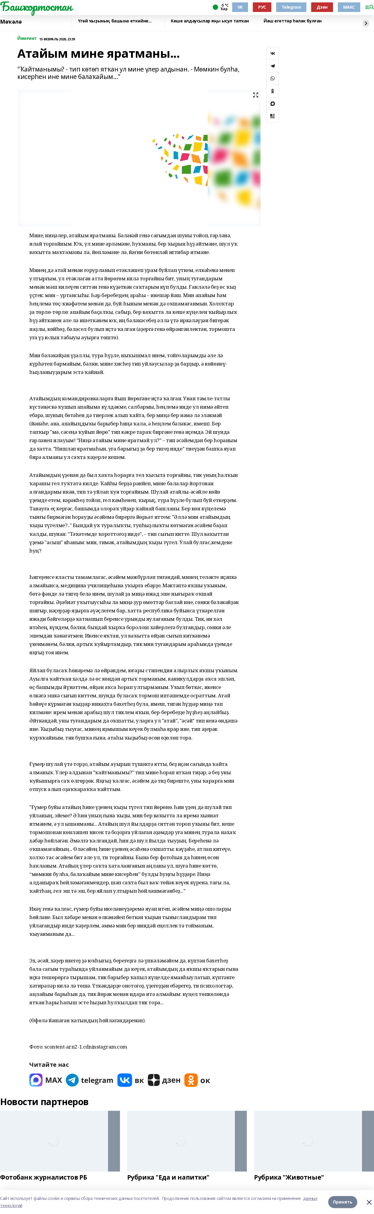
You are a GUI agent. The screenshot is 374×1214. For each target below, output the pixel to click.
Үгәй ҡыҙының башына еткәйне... (114, 21)
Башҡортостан (36, 6)
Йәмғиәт (27, 38)
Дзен (322, 7)
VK (240, 7)
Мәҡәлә (11, 22)
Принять (342, 1202)
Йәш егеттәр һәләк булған (293, 21)
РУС (262, 7)
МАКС (349, 7)
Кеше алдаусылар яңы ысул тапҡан (210, 21)
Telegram (291, 7)
